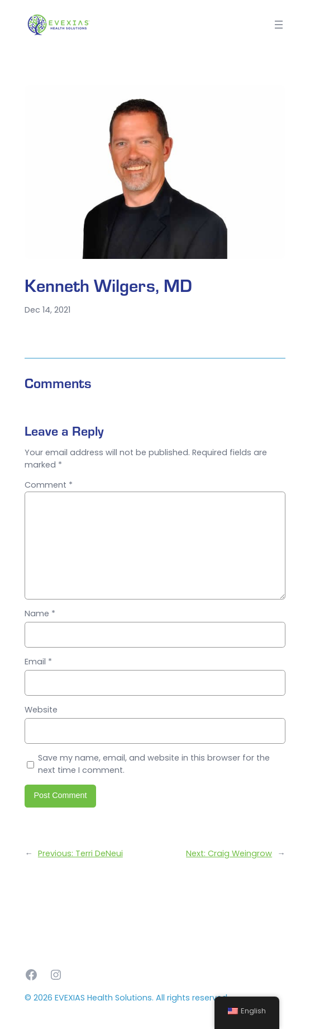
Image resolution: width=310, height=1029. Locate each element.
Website (41, 709)
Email (38, 661)
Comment (49, 484)
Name (40, 613)
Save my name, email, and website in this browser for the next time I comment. (154, 764)
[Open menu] (278, 24)
